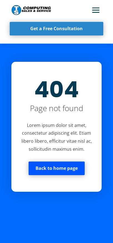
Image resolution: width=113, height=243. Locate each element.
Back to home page (57, 168)
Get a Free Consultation (56, 28)
